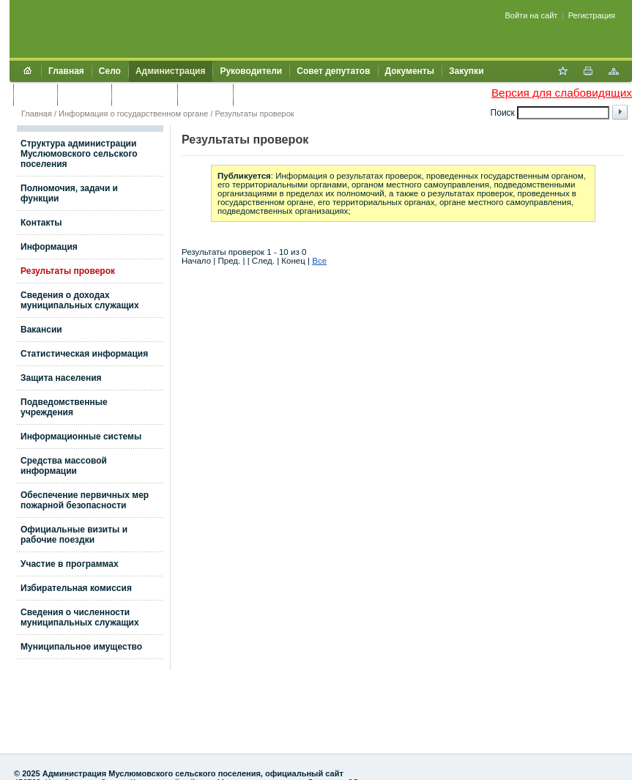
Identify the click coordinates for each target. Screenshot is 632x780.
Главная (66, 71)
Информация (49, 247)
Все (319, 260)
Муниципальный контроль (298, 94)
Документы (409, 71)
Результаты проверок (254, 113)
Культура (84, 94)
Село (110, 71)
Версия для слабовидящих (561, 92)
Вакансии (41, 329)
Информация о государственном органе (133, 113)
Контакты (205, 94)
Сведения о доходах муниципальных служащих (80, 300)
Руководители (251, 71)
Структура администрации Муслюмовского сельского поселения (79, 153)
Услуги (35, 94)
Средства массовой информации (64, 466)
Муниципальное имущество (81, 647)
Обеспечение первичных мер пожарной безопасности (85, 500)
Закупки (466, 71)
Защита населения (61, 378)
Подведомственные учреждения (64, 407)
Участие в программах (70, 564)
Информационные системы (81, 436)
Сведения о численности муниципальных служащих (80, 617)
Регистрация (591, 15)
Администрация (170, 71)
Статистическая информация (84, 354)
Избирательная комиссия (76, 588)
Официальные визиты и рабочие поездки (74, 534)
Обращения (144, 94)
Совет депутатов (333, 71)
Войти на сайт (531, 15)
